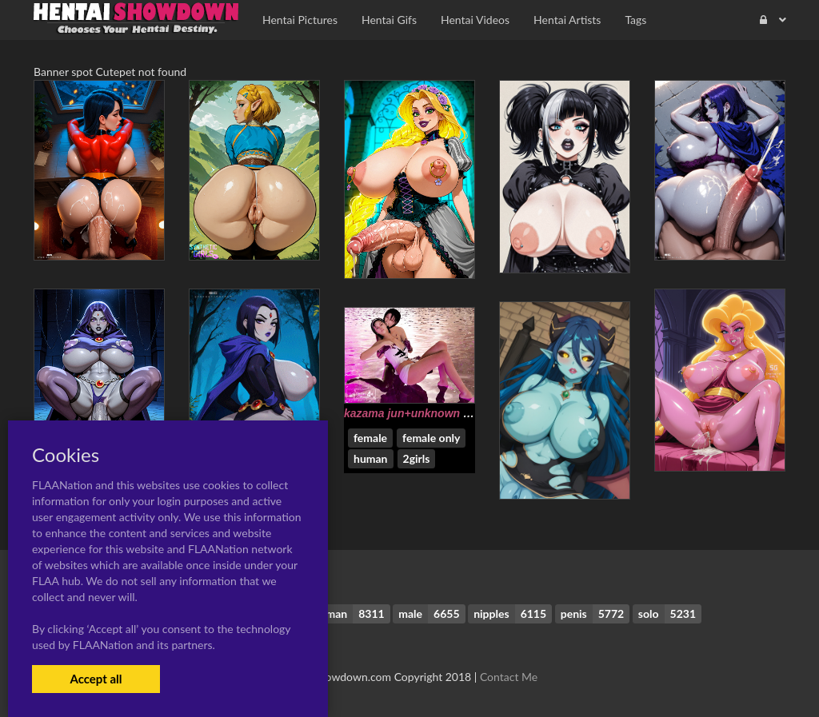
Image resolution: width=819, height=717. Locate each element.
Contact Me (508, 676)
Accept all (96, 678)
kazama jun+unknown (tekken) (425, 413)
